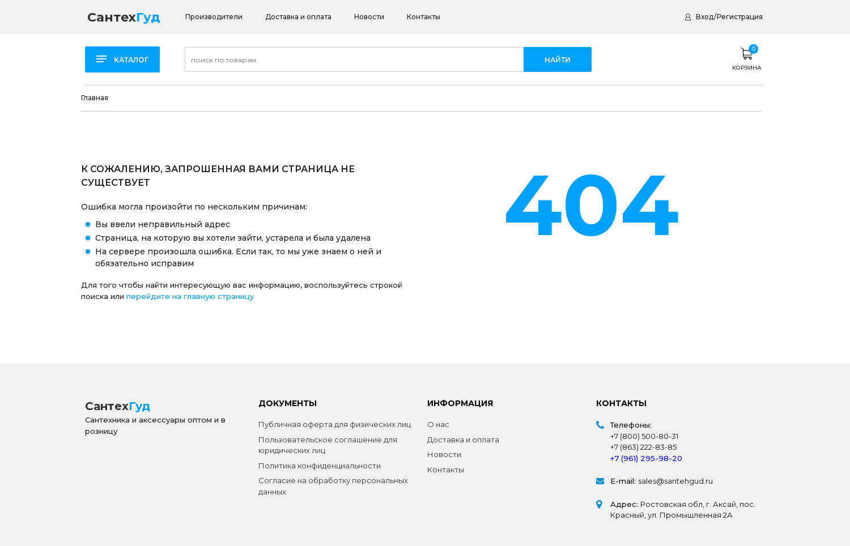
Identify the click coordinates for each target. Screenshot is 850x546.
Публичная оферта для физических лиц (334, 424)
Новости (369, 16)
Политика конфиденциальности (319, 465)
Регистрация (740, 16)
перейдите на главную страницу (190, 296)
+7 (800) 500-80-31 (644, 436)
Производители (214, 16)
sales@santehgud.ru (675, 480)
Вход (704, 16)
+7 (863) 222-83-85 (643, 446)
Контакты (423, 16)
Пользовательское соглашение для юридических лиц (327, 445)
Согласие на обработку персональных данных (333, 486)
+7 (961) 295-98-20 (646, 458)
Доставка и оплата (298, 16)
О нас (438, 424)
